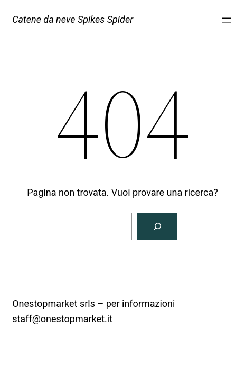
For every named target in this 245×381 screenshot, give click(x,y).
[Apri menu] (226, 20)
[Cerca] (157, 226)
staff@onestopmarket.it (62, 318)
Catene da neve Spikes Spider (72, 19)
